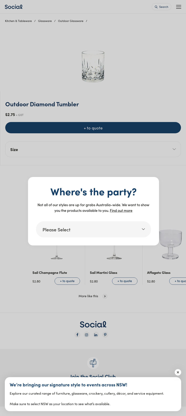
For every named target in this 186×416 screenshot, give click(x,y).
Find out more (121, 210)
